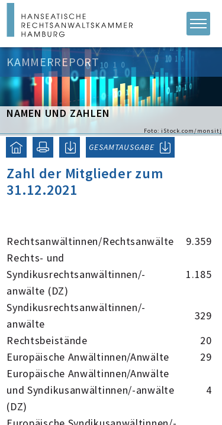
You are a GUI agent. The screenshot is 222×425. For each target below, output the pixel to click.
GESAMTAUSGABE (122, 147)
